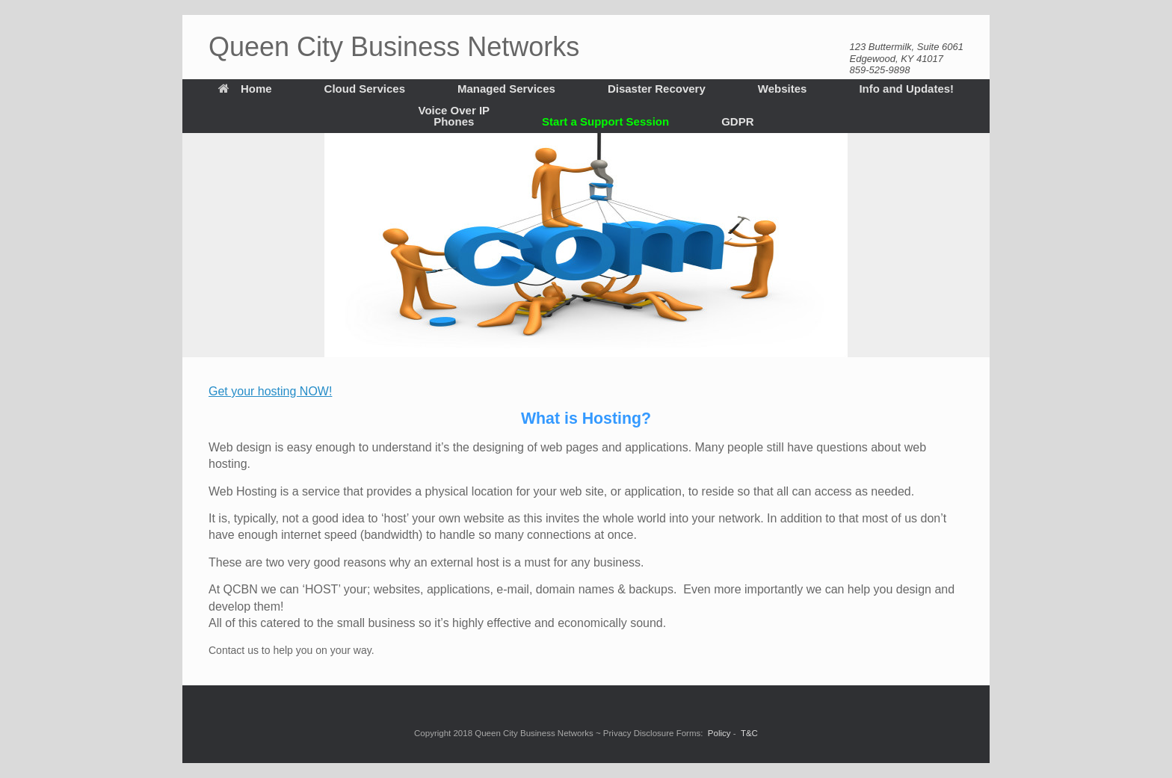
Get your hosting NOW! (270, 391)
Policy (719, 733)
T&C (749, 733)
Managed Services (506, 88)
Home (245, 88)
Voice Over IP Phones (454, 116)
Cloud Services (364, 88)
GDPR (737, 121)
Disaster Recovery (657, 88)
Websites (782, 88)
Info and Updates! (906, 88)
